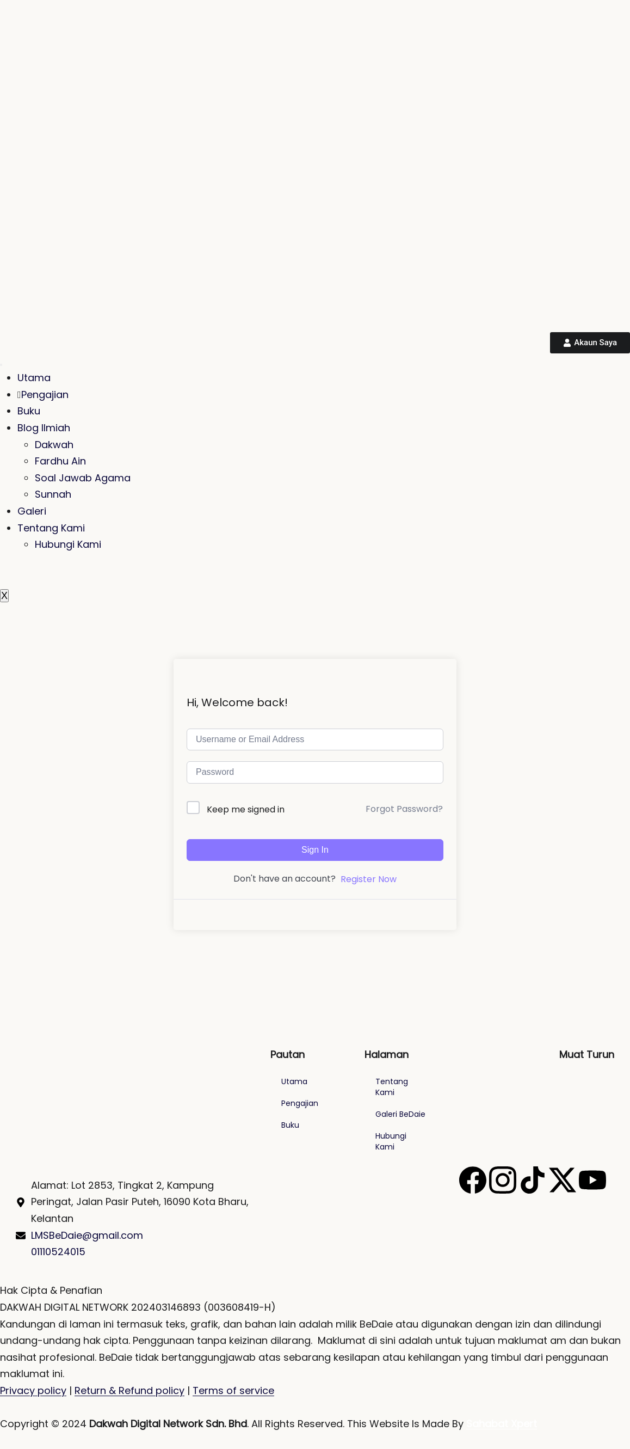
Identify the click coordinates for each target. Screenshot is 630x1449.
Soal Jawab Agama (83, 478)
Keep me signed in (246, 809)
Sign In (315, 849)
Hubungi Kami (68, 544)
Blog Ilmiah (43, 428)
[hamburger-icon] (1, 365)
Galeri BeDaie (400, 1114)
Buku (28, 411)
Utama (34, 377)
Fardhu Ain (60, 461)
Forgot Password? (404, 809)
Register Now (369, 879)
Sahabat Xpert (501, 1423)
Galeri (31, 511)
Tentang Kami (51, 528)
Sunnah (53, 494)
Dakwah (54, 444)
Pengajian (43, 394)
